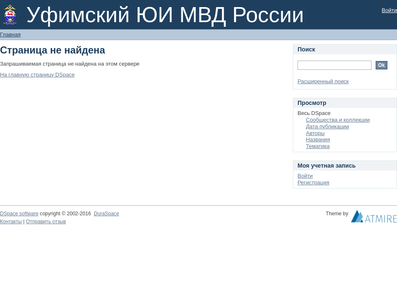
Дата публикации (327, 126)
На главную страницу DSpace (37, 74)
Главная (10, 34)
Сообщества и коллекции (338, 120)
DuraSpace (106, 214)
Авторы (315, 133)
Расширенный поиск (323, 81)
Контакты (11, 221)
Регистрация (313, 182)
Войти (389, 10)
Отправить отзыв (46, 221)
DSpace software (19, 214)
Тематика (318, 146)
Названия (318, 139)
